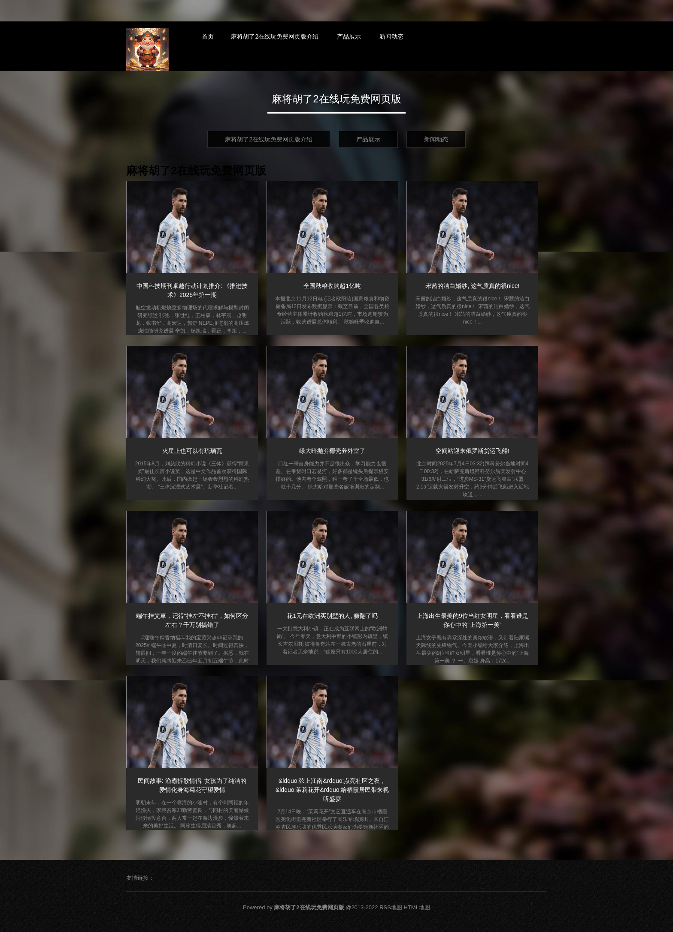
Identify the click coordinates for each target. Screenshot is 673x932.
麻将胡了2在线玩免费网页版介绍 (274, 36)
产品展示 (349, 36)
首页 (208, 36)
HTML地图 (417, 907)
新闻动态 (391, 36)
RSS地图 (390, 907)
